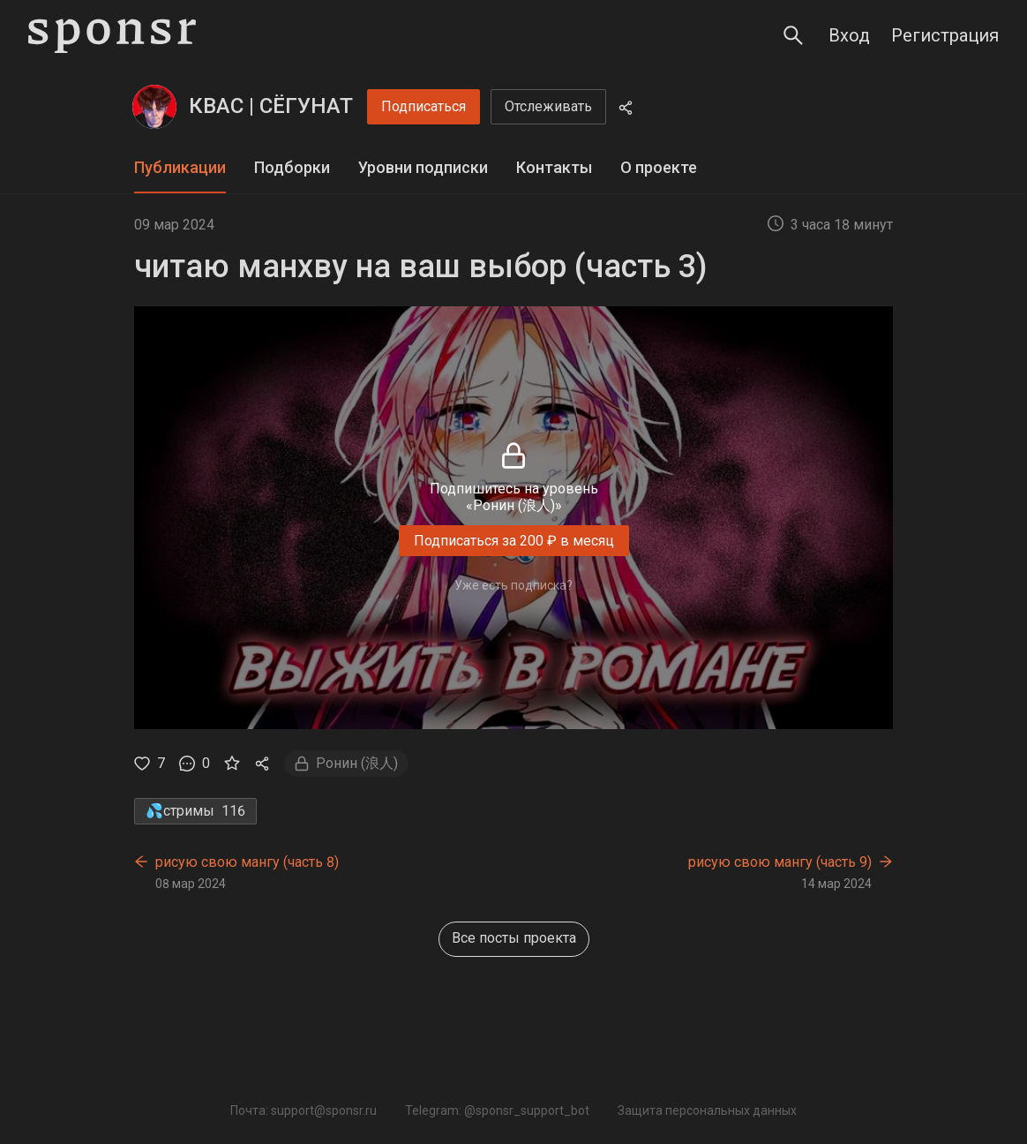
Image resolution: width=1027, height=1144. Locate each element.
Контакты (554, 167)
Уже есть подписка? (513, 585)
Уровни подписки (423, 167)
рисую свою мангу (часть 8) (247, 862)
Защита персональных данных (707, 1110)
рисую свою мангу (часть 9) (780, 862)
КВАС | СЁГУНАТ (271, 106)
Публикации (180, 167)
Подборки (292, 167)
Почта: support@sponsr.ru (303, 1110)
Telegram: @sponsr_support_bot (497, 1110)
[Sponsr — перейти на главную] (112, 36)
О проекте (658, 167)
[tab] (180, 168)
